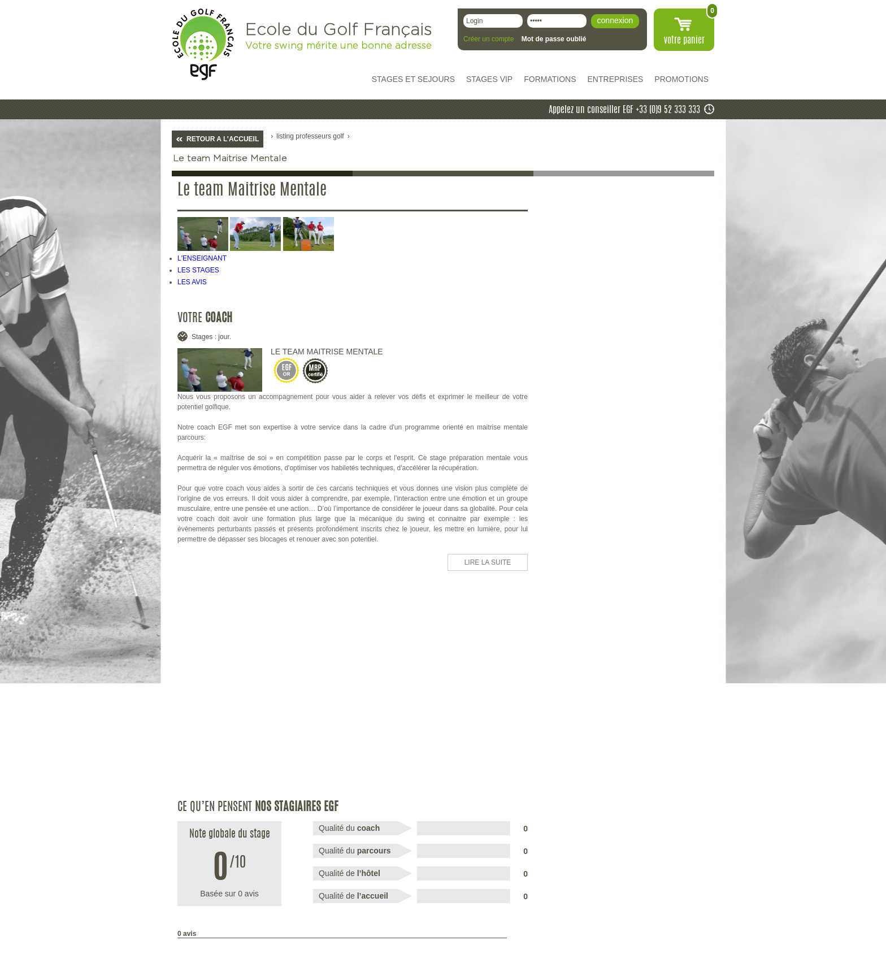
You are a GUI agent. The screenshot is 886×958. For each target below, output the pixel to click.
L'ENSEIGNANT (202, 258)
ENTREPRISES (616, 79)
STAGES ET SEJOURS (413, 79)
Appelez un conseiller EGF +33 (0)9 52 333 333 (624, 110)
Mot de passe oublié (554, 39)
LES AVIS (192, 282)
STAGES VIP (489, 79)
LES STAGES (198, 270)
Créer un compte (488, 39)
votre (684, 40)
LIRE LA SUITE (487, 562)
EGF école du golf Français (203, 44)
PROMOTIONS (681, 79)
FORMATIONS (550, 79)
